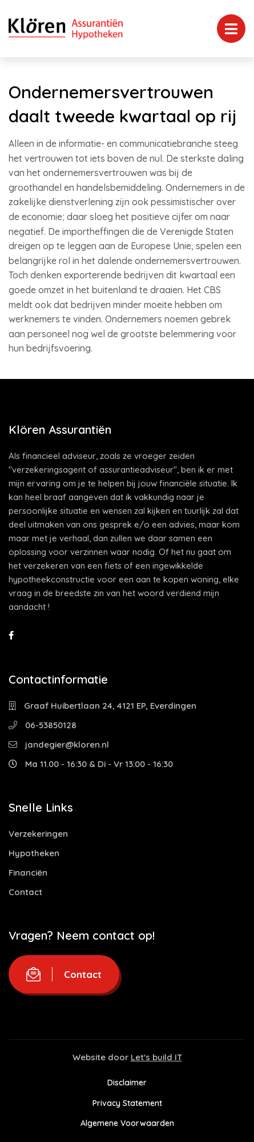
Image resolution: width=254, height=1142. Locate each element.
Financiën (28, 872)
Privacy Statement (127, 1103)
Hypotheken (34, 853)
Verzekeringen (38, 833)
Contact (25, 892)
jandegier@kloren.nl (59, 744)
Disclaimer (127, 1082)
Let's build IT (156, 1057)
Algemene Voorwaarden (127, 1123)
